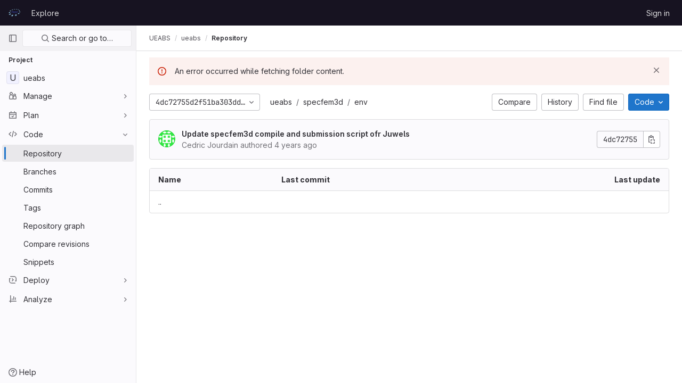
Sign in (658, 13)
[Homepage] (14, 12)
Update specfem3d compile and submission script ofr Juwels (296, 133)
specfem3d (323, 101)
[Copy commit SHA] (651, 139)
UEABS (159, 38)
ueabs (281, 101)
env (361, 101)
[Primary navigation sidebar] (12, 38)
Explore (45, 13)
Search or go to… (77, 38)
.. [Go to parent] (159, 201)
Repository (229, 38)
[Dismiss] (656, 70)
